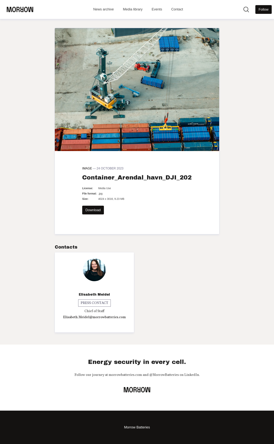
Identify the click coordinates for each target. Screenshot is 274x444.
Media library (133, 9)
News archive (103, 9)
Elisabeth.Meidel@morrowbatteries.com (94, 317)
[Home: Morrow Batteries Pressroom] (20, 9)
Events (157, 9)
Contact (177, 9)
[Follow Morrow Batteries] (263, 9)
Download (93, 210)
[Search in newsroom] (246, 9)
